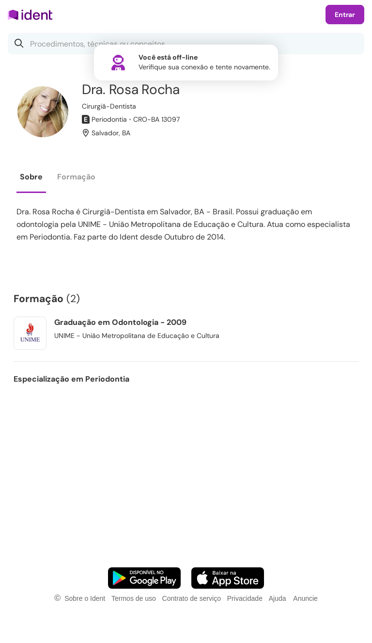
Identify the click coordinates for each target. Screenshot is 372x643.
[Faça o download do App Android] (144, 578)
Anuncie (305, 598)
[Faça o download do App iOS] (227, 578)
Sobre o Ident (84, 598)
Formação (76, 177)
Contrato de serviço (191, 598)
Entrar (345, 14)
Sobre (31, 177)
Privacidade (245, 598)
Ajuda (277, 598)
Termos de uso (133, 598)
